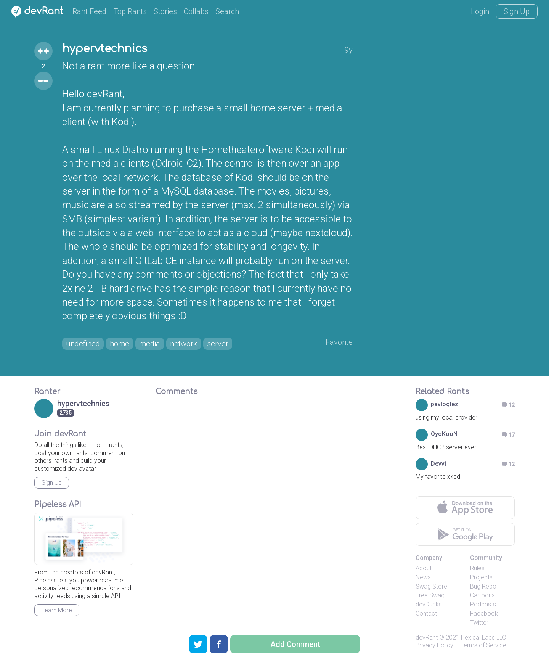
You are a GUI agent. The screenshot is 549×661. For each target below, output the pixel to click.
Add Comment (295, 644)
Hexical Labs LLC (483, 637)
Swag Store (431, 586)
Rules (477, 568)
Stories (165, 11)
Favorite (339, 342)
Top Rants (130, 11)
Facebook (484, 613)
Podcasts (483, 604)
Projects (481, 577)
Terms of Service (483, 645)
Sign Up (517, 11)
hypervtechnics (104, 49)
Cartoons (482, 595)
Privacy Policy (434, 645)
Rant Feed (89, 11)
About (424, 568)
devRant (427, 637)
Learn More (57, 610)
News (423, 577)
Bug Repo (483, 586)
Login (480, 11)
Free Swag (430, 595)
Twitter (479, 622)
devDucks (429, 604)
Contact (426, 613)
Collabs (196, 11)
